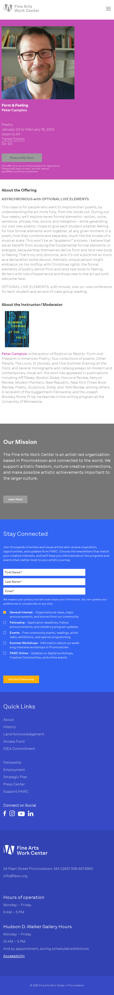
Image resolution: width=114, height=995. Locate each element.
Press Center (14, 784)
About (8, 719)
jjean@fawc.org (10, 171)
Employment (14, 769)
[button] (15, 499)
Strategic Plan (15, 777)
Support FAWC (16, 791)
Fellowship (12, 762)
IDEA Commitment (19, 748)
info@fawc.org (15, 876)
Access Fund (14, 741)
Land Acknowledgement (23, 734)
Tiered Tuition (13, 139)
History (9, 727)
